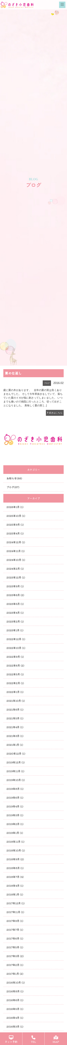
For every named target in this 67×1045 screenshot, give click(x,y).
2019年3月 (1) (15, 815)
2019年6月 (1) (15, 797)
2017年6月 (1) (15, 938)
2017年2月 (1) (15, 965)
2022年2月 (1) (15, 683)
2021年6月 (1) (15, 709)
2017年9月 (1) (15, 921)
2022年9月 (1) (15, 657)
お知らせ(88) (14, 478)
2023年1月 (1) (15, 630)
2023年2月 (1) (15, 621)
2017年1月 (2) (15, 974)
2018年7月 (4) (15, 877)
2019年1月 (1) (15, 833)
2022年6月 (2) (15, 665)
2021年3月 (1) (15, 736)
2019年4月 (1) (15, 806)
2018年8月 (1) (15, 868)
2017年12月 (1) (16, 903)
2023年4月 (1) (15, 612)
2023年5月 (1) (15, 604)
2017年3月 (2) (15, 956)
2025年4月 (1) (15, 533)
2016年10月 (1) (16, 982)
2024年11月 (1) (16, 551)
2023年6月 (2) (15, 595)
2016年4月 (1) (15, 1018)
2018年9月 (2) (15, 859)
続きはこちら (55, 412)
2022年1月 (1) (15, 692)
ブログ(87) (13, 487)
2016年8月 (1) (15, 991)
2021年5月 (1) (15, 718)
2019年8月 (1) (15, 789)
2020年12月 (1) (16, 753)
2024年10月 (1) (16, 560)
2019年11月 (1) (15, 771)
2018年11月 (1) (15, 841)
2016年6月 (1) (15, 1000)
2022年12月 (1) (16, 639)
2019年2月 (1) (15, 824)
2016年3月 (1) (15, 1026)
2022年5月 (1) (15, 674)
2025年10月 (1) (16, 516)
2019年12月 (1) (16, 762)
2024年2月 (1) (15, 568)
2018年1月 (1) (15, 894)
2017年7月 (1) (15, 929)
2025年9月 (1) (15, 524)
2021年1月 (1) (15, 745)
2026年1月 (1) (15, 507)
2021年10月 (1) (16, 701)
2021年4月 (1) (15, 727)
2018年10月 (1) (16, 850)
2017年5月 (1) (15, 947)
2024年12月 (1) (16, 542)
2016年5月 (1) (15, 1009)
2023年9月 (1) (15, 586)
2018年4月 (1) (15, 885)
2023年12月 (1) (16, 577)
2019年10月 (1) (16, 780)
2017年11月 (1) (15, 912)
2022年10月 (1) (16, 648)
